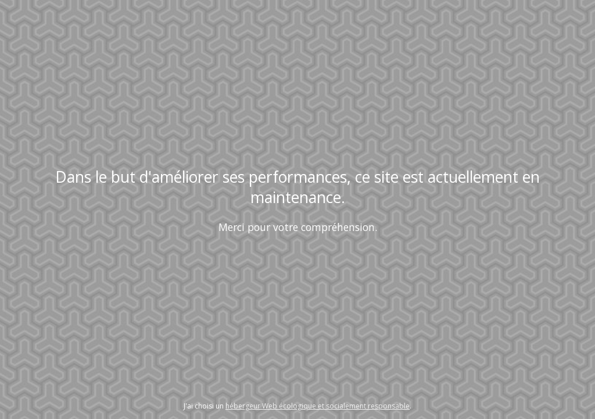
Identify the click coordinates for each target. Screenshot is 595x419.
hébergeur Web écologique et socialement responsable (317, 406)
